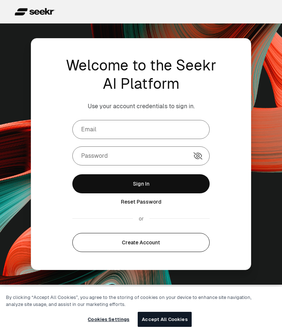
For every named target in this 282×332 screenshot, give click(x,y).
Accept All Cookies (164, 322)
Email (89, 129)
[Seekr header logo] (36, 11)
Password (94, 155)
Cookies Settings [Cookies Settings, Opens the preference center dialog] (108, 322)
